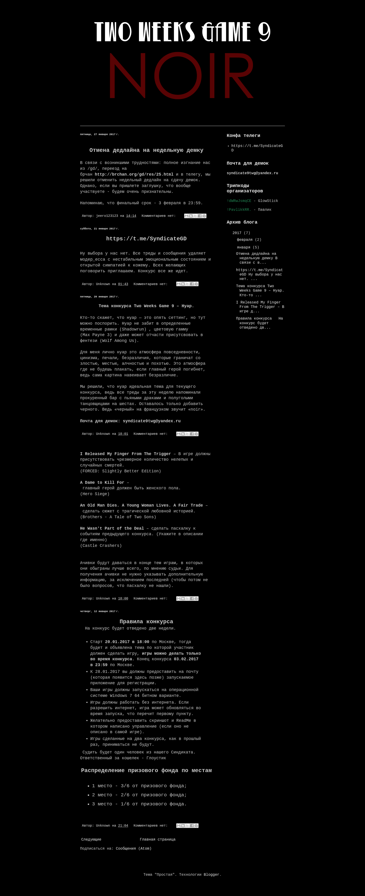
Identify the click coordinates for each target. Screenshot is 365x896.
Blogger (211, 875)
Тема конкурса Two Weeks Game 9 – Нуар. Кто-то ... (260, 290)
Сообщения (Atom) (134, 849)
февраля (246, 240)
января (245, 247)
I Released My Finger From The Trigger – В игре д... (260, 306)
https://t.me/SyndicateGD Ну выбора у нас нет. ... (259, 274)
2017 (238, 233)
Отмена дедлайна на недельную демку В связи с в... (256, 258)
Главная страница (158, 840)
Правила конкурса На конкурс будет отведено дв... (259, 323)
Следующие (91, 840)
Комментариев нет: (160, 216)
